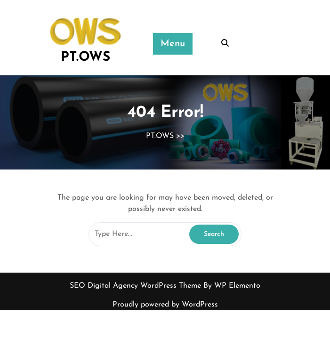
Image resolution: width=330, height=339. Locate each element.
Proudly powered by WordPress (165, 304)
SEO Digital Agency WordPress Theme (136, 286)
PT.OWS (85, 57)
